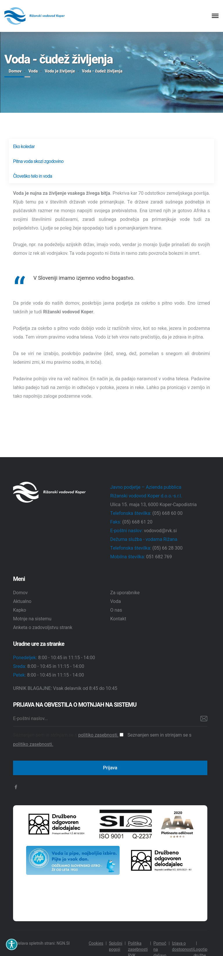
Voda (33, 71)
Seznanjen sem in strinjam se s (68, 735)
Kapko (19, 610)
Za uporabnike (125, 592)
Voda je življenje (60, 71)
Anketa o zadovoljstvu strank (42, 627)
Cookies (96, 943)
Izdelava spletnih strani (34, 943)
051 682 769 (159, 556)
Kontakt (118, 618)
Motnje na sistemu (32, 618)
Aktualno (22, 601)
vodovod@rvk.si (160, 530)
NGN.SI (63, 943)
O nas (116, 610)
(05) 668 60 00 (167, 513)
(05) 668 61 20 (137, 522)
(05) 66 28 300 (167, 548)
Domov (15, 71)
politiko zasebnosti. (98, 735)
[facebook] (16, 787)
